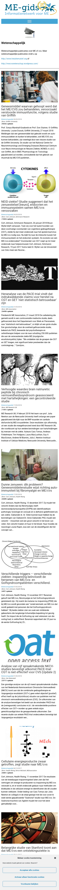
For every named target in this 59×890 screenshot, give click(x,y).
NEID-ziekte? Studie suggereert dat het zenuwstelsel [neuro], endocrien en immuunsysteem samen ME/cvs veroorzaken (27, 206)
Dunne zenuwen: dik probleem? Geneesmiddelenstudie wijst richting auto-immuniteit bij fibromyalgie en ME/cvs (29, 487)
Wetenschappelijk (7, 119)
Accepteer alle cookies (29, 870)
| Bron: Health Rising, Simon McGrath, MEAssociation (19, 770)
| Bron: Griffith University (9, 121)
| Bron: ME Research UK (9, 407)
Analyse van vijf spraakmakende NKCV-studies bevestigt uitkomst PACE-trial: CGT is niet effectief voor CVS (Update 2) (28, 669)
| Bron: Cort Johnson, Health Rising (13, 497)
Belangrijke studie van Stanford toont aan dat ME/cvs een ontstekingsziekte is (28, 849)
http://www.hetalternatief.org (14, 59)
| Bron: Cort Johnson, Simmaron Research (15, 217)
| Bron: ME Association (8, 309)
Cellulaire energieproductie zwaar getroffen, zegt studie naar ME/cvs (24, 763)
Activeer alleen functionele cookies (29, 877)
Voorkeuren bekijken (29, 884)
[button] (55, 858)
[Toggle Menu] (29, 21)
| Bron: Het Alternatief (8, 678)
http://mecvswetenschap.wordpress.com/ (19, 63)
